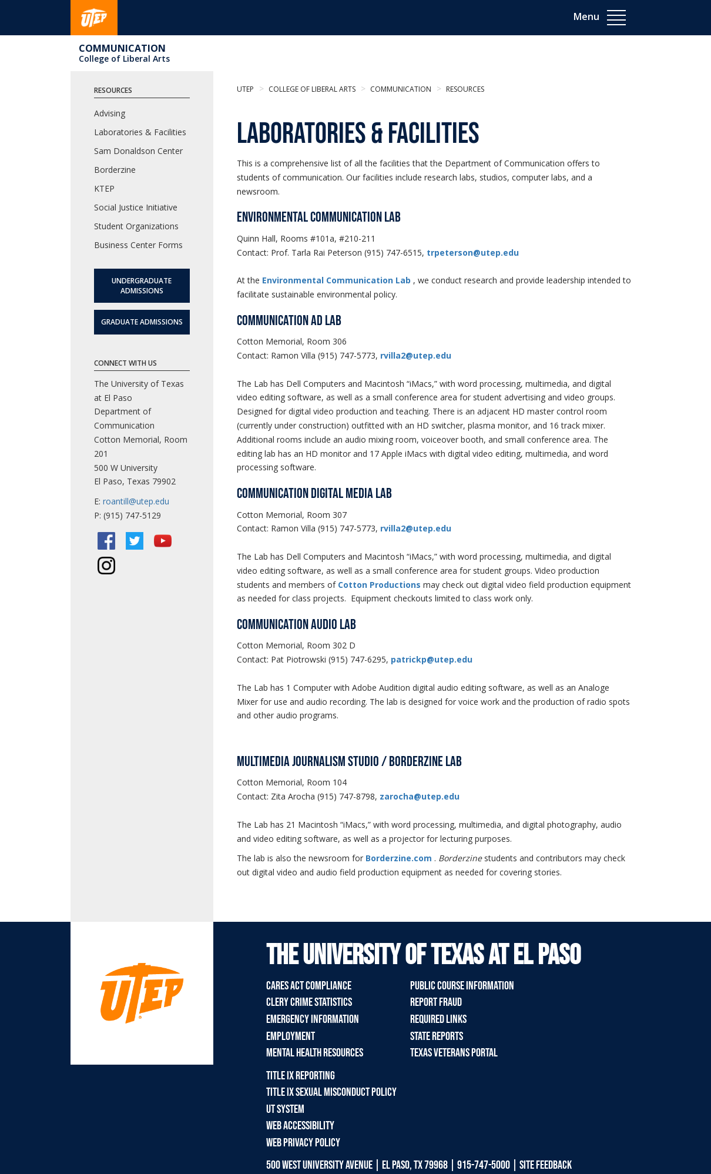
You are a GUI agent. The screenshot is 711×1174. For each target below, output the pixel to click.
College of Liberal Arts (124, 58)
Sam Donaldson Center (138, 150)
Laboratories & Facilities (140, 132)
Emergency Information (312, 1019)
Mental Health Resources (314, 1053)
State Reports (436, 1036)
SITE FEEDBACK (545, 1165)
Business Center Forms (138, 244)
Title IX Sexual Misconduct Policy (331, 1092)
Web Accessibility (300, 1126)
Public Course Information (462, 986)
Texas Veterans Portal (454, 1053)
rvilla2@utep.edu (415, 355)
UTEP (245, 89)
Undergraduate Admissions (142, 286)
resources (464, 89)
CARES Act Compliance (308, 986)
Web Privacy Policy (303, 1143)
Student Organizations (136, 226)
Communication (122, 48)
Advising (109, 113)
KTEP (104, 188)
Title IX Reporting (300, 1076)
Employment (290, 1036)
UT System (285, 1109)
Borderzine (115, 169)
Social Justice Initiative (135, 207)
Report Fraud (436, 1002)
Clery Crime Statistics (309, 1002)
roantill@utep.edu (136, 501)
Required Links (438, 1019)
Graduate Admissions (142, 322)
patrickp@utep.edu (431, 659)
